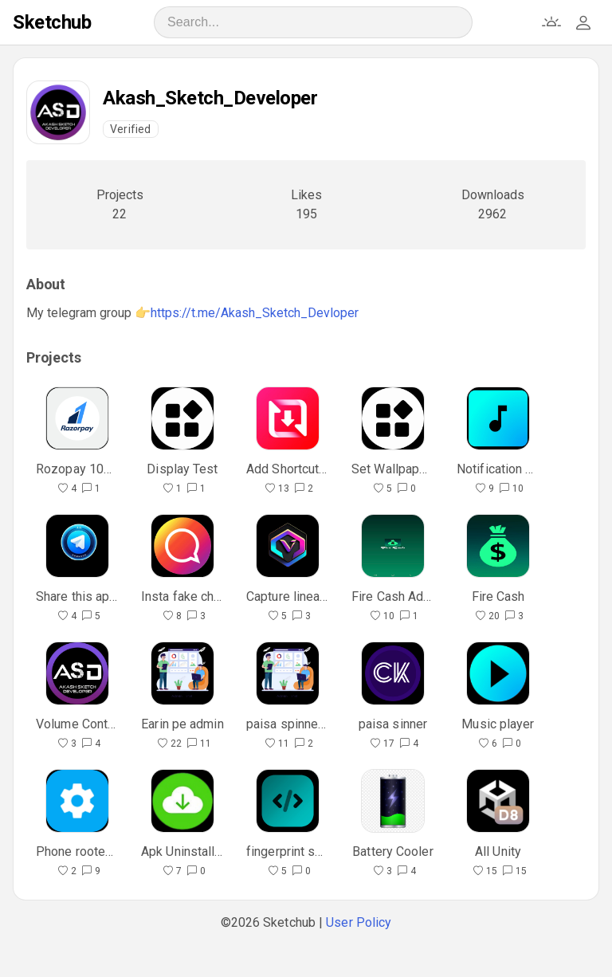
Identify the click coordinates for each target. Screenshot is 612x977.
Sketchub (52, 22)
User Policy (358, 922)
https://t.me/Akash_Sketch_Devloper (255, 312)
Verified (130, 129)
